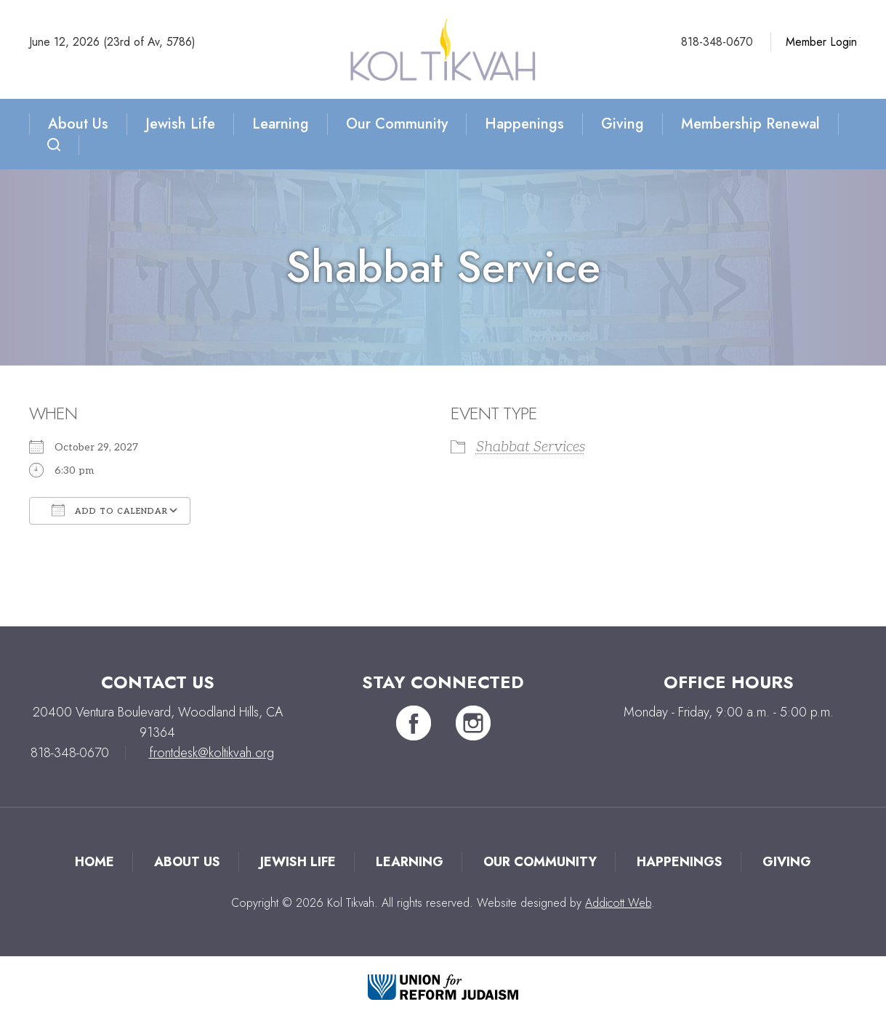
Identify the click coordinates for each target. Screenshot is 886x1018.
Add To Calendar (110, 510)
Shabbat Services (530, 447)
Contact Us (157, 682)
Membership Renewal (750, 123)
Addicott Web (618, 902)
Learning (280, 123)
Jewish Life (180, 123)
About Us (78, 123)
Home (94, 861)
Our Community (397, 123)
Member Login (821, 41)
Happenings (524, 123)
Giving (622, 123)
